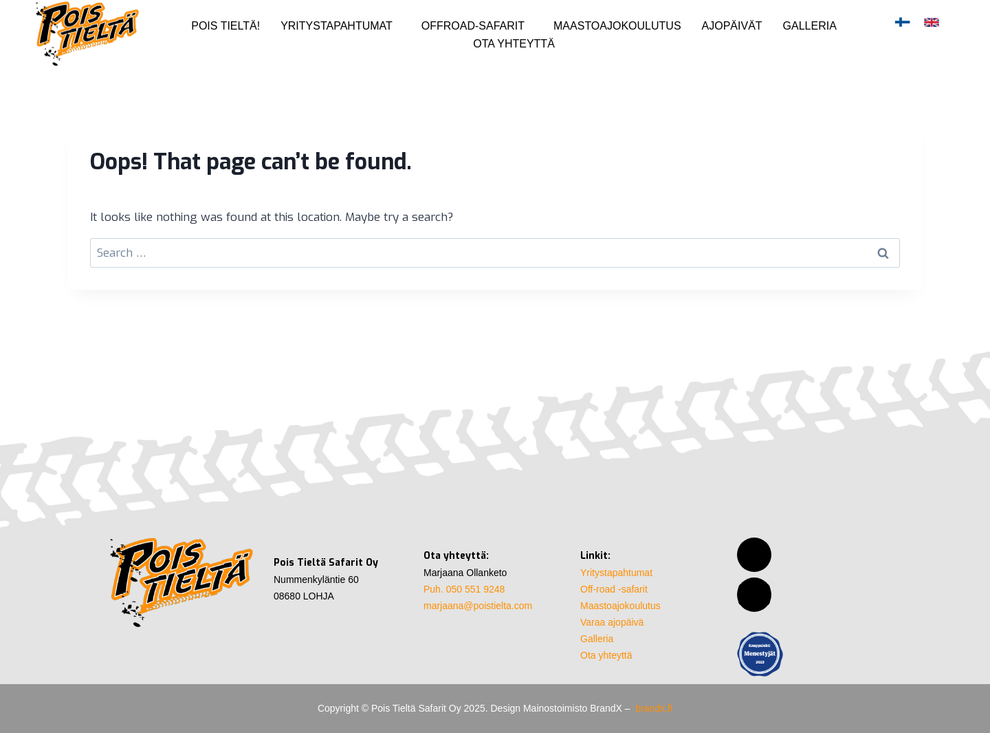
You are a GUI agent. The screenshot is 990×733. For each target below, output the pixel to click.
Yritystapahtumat (336, 26)
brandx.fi (653, 708)
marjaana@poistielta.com (478, 605)
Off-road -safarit (614, 589)
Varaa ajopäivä (612, 622)
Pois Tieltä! (225, 26)
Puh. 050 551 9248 (464, 589)
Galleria (810, 26)
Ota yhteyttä (514, 44)
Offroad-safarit (473, 26)
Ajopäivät (732, 26)
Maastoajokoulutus (617, 26)
